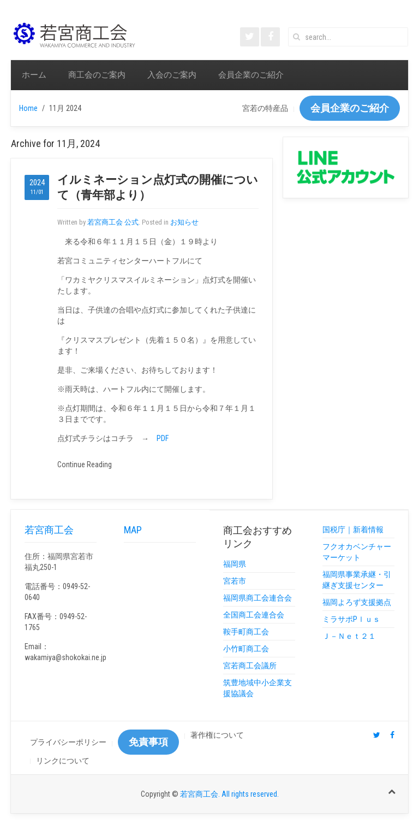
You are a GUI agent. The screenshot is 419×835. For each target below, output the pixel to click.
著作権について (217, 735)
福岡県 (234, 564)
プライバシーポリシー (68, 742)
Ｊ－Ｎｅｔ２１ (349, 636)
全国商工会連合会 (253, 614)
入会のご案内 (171, 75)
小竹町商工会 (246, 648)
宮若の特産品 (265, 108)
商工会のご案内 (96, 75)
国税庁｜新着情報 (353, 529)
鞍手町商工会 (246, 631)
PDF (163, 438)
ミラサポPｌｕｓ (351, 619)
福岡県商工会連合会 (257, 597)
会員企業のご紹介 (251, 75)
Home (28, 108)
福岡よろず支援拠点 (356, 602)
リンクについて (62, 760)
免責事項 (148, 742)
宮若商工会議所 (250, 665)
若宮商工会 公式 (113, 222)
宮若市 (234, 581)
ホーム (34, 75)
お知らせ (184, 222)
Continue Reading (84, 464)
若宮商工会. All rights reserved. (229, 794)
